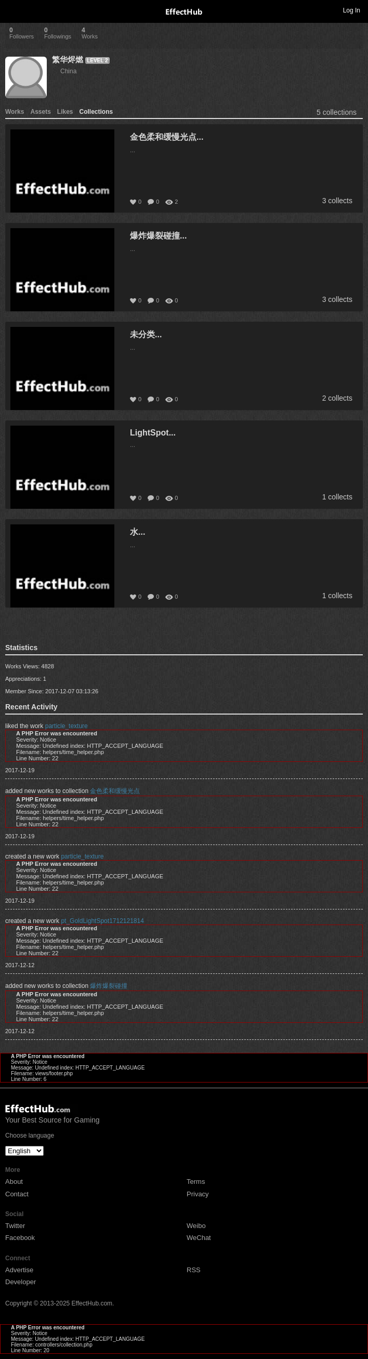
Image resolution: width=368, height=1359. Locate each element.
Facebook (20, 1238)
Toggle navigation (12, 10)
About (14, 1181)
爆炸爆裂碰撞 (108, 985)
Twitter (15, 1226)
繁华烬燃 (67, 59)
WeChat (199, 1238)
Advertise (19, 1270)
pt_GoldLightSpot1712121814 (102, 921)
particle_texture (66, 726)
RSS (194, 1270)
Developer (20, 1282)
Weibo (196, 1226)
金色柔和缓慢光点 (115, 791)
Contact (17, 1194)
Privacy (198, 1194)
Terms (196, 1181)
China (68, 71)
